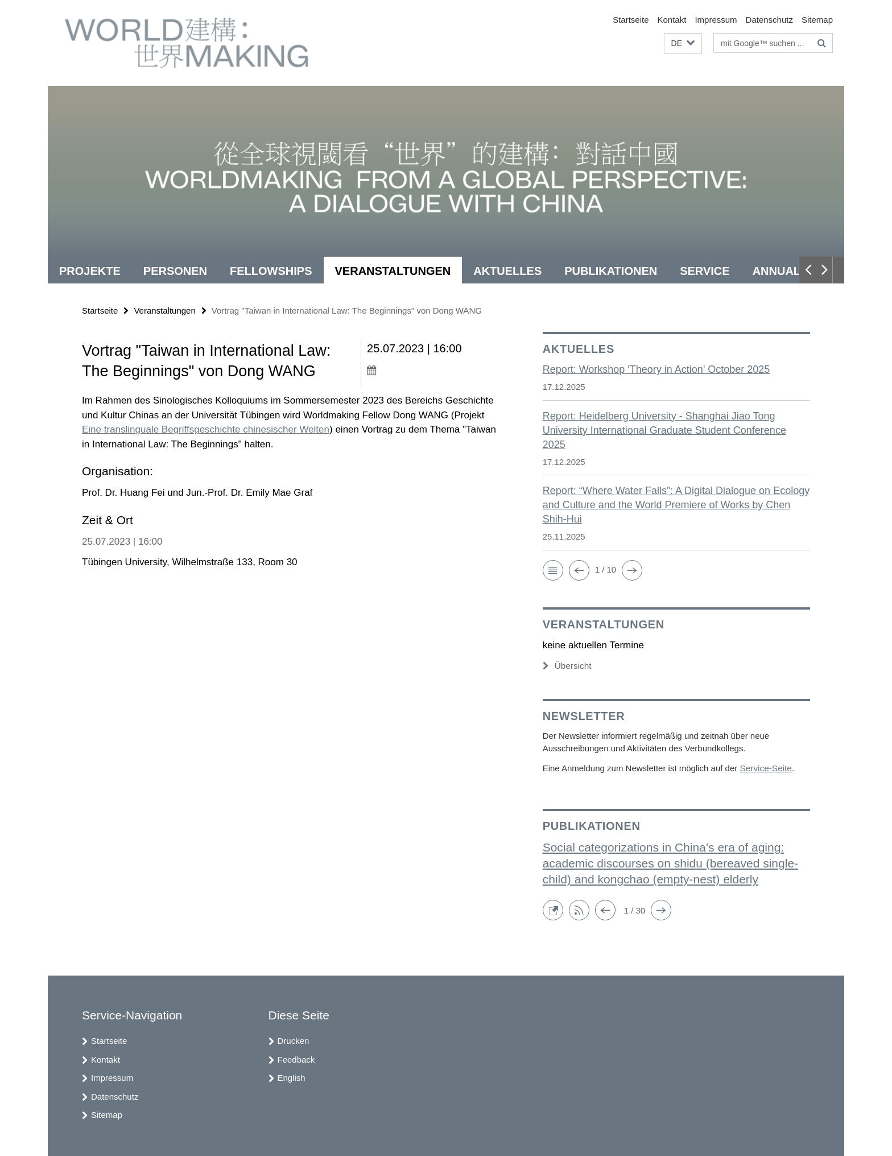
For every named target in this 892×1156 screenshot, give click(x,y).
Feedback (296, 1059)
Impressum (716, 19)
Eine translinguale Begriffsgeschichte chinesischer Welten (205, 429)
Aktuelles (507, 271)
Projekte (90, 271)
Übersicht (566, 665)
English (291, 1077)
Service (704, 271)
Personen (175, 271)
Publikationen (610, 271)
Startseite (631, 19)
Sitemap (817, 19)
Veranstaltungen (393, 271)
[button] (683, 43)
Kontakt (672, 19)
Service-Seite (765, 767)
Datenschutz (769, 19)
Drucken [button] (293, 1040)
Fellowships (271, 271)
